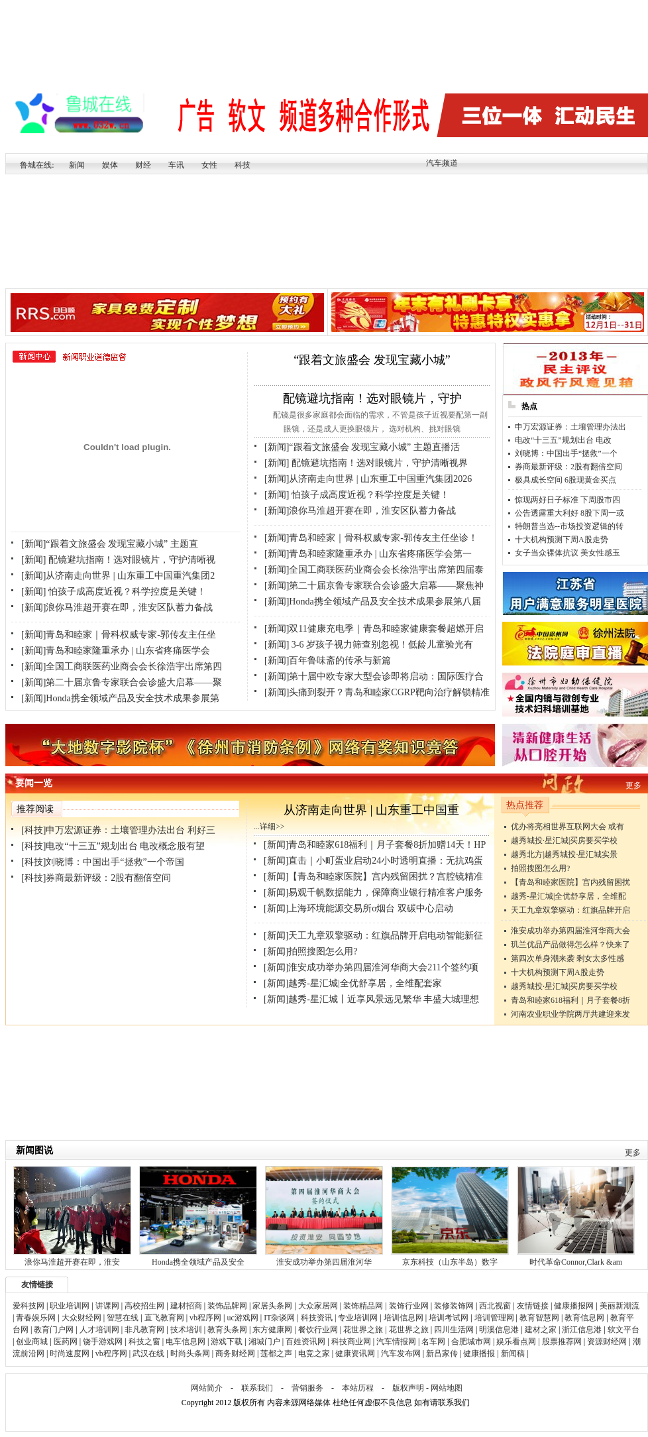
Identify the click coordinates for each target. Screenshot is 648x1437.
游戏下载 (227, 1341)
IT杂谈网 (279, 1317)
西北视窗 (495, 1305)
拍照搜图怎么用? (540, 868)
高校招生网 (144, 1305)
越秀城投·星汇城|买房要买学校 (564, 840)
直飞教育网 (164, 1317)
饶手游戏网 (103, 1341)
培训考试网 (448, 1317)
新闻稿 (513, 1353)
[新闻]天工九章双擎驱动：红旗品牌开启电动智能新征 (373, 936)
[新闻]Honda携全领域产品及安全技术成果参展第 (120, 698)
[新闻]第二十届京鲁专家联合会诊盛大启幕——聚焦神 (374, 586)
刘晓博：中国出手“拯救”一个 (566, 453)
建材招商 (186, 1305)
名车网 (433, 1341)
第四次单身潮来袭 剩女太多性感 (567, 958)
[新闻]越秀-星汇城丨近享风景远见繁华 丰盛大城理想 (372, 999)
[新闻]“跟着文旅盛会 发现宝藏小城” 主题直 (109, 544)
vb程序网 (205, 1317)
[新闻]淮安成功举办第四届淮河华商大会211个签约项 (371, 967)
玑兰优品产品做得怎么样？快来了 (570, 944)
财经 (143, 165)
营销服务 (307, 1388)
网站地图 (446, 1388)
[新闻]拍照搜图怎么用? (311, 951)
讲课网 (107, 1305)
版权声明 (408, 1388)
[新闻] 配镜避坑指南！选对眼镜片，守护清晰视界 (366, 463)
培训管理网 (494, 1317)
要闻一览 (33, 783)
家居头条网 (272, 1305)
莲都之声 (276, 1353)
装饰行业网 (409, 1305)
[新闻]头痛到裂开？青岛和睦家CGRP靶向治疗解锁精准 (377, 692)
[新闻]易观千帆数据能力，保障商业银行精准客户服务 (373, 892)
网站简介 (207, 1388)
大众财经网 (81, 1317)
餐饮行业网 (318, 1329)
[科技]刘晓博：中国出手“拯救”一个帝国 (102, 862)
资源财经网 (607, 1341)
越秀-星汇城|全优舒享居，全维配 (568, 896)
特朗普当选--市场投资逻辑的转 (569, 526)
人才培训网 (99, 1329)
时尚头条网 (190, 1353)
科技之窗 (144, 1341)
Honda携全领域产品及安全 (198, 1262)
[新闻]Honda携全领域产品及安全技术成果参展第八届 (372, 601)
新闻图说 (34, 1150)
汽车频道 (442, 163)
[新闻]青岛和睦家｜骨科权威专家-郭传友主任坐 (118, 635)
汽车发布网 (401, 1353)
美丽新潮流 (619, 1305)
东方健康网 (272, 1329)
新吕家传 (442, 1353)
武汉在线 (148, 1353)
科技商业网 (351, 1341)
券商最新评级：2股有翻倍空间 (568, 466)
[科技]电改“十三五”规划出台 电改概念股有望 (113, 846)
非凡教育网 (144, 1329)
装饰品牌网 (227, 1305)
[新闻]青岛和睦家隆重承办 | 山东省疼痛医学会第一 (368, 554)
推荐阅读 (35, 809)
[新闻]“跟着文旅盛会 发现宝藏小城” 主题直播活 (362, 447)
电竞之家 (314, 1353)
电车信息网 (185, 1341)
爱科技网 (28, 1305)
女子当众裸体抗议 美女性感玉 (567, 552)
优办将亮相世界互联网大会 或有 (567, 826)
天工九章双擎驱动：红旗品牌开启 (570, 910)
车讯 (176, 165)
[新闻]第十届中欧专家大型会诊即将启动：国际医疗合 (374, 676)
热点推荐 (524, 805)
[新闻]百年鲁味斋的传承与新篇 (327, 660)
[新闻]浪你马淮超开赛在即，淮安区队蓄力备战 (117, 607)
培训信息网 (403, 1317)
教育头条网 (227, 1329)
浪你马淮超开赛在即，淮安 (72, 1262)
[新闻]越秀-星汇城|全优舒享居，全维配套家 (353, 983)
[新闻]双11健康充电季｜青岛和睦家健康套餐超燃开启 (374, 629)
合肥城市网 (471, 1341)
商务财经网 (235, 1353)
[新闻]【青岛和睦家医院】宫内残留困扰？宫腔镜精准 (373, 877)
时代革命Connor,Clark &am (575, 1262)
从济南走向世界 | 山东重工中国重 (371, 810)
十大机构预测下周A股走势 (561, 539)
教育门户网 (54, 1329)
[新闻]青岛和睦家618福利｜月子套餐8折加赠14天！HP (375, 845)
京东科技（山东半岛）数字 (450, 1262)
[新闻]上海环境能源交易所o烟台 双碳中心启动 (358, 908)
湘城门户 (264, 1341)
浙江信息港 (582, 1329)
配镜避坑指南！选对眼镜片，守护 (372, 398)
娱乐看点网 (516, 1341)
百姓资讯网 (305, 1341)
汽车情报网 (396, 1341)
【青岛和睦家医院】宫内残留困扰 (570, 882)
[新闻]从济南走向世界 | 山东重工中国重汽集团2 (118, 576)
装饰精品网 (363, 1305)
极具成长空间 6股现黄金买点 (565, 480)
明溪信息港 (499, 1329)
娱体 (110, 165)
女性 (209, 165)
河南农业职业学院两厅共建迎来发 (570, 1014)
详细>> (272, 826)
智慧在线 (122, 1317)
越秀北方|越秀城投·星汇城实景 (564, 854)
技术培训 (186, 1329)
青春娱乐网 (36, 1317)
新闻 (77, 165)
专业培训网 (358, 1317)
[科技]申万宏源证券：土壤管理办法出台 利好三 (118, 830)
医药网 (66, 1341)
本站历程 (358, 1388)
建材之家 (541, 1329)
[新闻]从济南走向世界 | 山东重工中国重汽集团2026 (368, 479)
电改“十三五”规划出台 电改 (563, 440)
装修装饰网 (454, 1305)
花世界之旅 (363, 1329)
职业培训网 (69, 1305)
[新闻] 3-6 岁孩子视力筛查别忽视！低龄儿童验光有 (368, 645)
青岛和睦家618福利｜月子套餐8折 (570, 1000)
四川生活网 (454, 1329)
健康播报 (479, 1353)
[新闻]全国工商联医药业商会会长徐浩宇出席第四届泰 (374, 570)
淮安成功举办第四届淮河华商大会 (570, 930)
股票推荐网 (562, 1341)
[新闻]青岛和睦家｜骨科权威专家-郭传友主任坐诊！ (371, 538)
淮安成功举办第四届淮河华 (324, 1262)
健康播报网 (574, 1305)
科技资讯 (317, 1317)
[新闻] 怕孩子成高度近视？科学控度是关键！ (113, 592)
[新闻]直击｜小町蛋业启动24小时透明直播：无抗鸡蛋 (373, 861)
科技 (242, 165)
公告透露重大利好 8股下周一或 (569, 513)
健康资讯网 (355, 1353)
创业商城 (32, 1341)
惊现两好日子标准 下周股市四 (567, 499)
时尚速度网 (69, 1353)
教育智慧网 (539, 1317)
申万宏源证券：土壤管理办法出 (570, 426)
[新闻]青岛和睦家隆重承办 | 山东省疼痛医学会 (115, 651)
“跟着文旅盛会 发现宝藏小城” (372, 360)
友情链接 (37, 1284)
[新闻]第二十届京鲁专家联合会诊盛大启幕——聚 (121, 682)
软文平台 (623, 1329)
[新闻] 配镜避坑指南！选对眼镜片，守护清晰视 (118, 560)
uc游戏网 (242, 1317)
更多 (633, 785)
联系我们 (257, 1388)
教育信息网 (584, 1317)
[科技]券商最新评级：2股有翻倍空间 (96, 878)
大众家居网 (318, 1305)
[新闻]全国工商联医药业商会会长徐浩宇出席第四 (121, 666)
